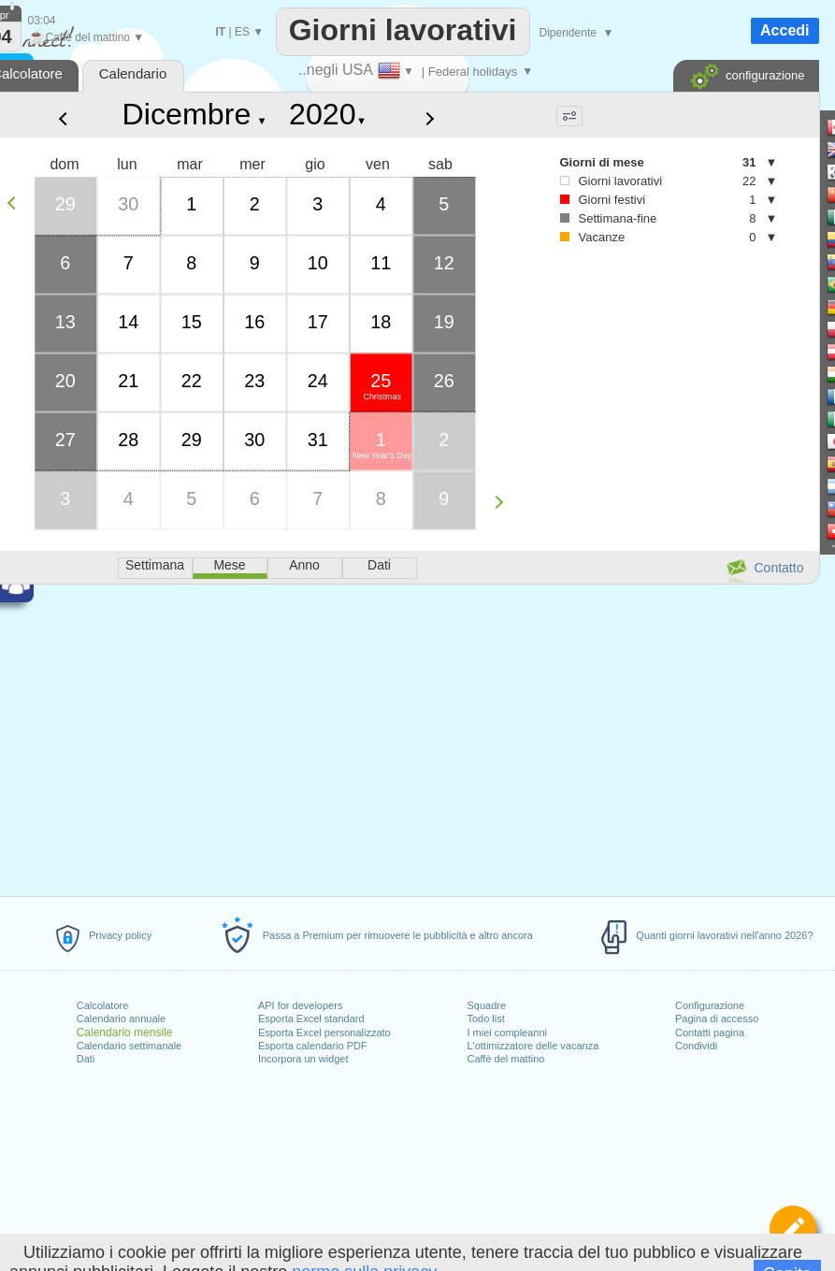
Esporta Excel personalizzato (324, 1032)
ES (242, 31)
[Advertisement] (650, 412)
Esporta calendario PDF (312, 1045)
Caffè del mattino (505, 1058)
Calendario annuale (121, 1018)
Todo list (485, 1018)
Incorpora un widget (303, 1058)
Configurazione (709, 1005)
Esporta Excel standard (311, 1018)
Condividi (696, 1045)
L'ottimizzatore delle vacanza (532, 1045)
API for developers (300, 1005)
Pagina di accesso (716, 1018)
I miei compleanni (507, 1032)
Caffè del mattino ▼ (86, 37)
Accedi (784, 30)
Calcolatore (103, 1005)
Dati (86, 1058)
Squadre (486, 1005)
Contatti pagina (709, 1032)
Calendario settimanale (129, 1045)
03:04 (42, 20)
